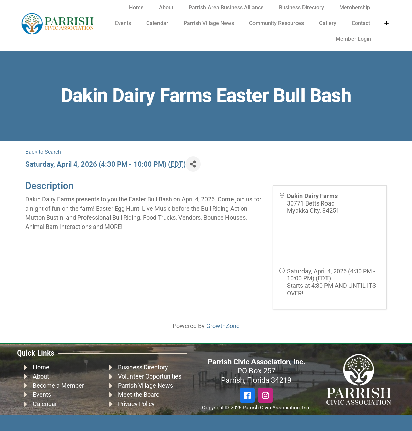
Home (136, 7)
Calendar (157, 23)
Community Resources (276, 23)
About (166, 7)
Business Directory (301, 7)
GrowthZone (223, 325)
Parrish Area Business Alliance (226, 7)
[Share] (193, 164)
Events (123, 23)
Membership (354, 7)
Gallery (327, 23)
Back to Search (43, 152)
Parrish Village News (209, 23)
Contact (361, 23)
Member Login (353, 39)
